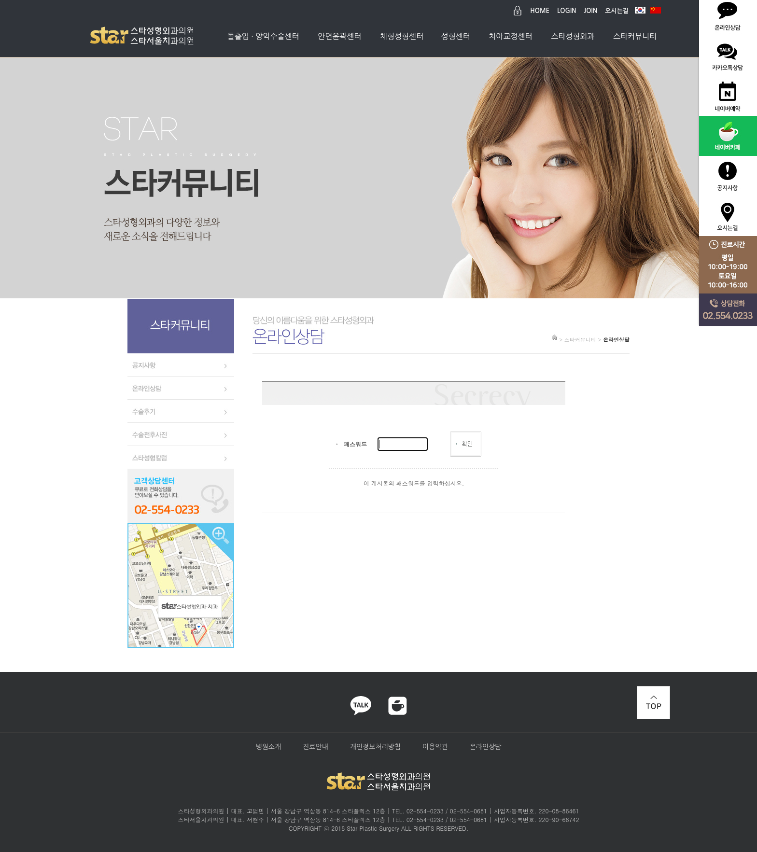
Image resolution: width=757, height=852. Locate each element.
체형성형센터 (401, 36)
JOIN (591, 11)
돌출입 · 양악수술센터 (263, 36)
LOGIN (566, 11)
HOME (539, 11)
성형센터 (455, 36)
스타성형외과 (572, 36)
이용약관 (435, 746)
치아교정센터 (510, 36)
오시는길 (617, 11)
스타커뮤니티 (635, 36)
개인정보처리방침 (375, 746)
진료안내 (315, 746)
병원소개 (268, 746)
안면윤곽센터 (339, 36)
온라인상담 (486, 746)
